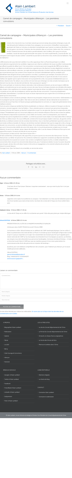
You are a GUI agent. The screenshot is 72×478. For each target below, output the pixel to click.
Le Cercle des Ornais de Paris (47, 340)
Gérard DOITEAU (5, 220)
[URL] (36, 299)
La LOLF (6, 344)
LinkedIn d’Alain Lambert (12, 392)
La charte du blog (44, 379)
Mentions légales (44, 375)
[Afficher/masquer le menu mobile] (68, 3)
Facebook (7, 383)
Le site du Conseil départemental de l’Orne (52, 327)
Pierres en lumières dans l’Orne (48, 344)
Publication (7, 331)
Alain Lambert (6, 153)
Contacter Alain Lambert (46, 392)
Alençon (23, 153)
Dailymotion (8, 396)
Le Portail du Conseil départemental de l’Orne (53, 331)
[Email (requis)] (36, 295)
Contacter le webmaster (46, 396)
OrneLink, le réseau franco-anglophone (51, 336)
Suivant (68, 25)
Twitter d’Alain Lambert (11, 379)
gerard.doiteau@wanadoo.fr (16, 254)
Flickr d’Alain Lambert (11, 401)
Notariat (7, 362)
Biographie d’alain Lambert (12, 327)
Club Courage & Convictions (13, 353)
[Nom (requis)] (36, 291)
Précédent (61, 25)
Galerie (6, 336)
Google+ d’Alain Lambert (12, 375)
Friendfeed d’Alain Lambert (12, 388)
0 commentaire (32, 153)
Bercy (6, 349)
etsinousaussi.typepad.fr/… (15, 258)
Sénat (6, 340)
